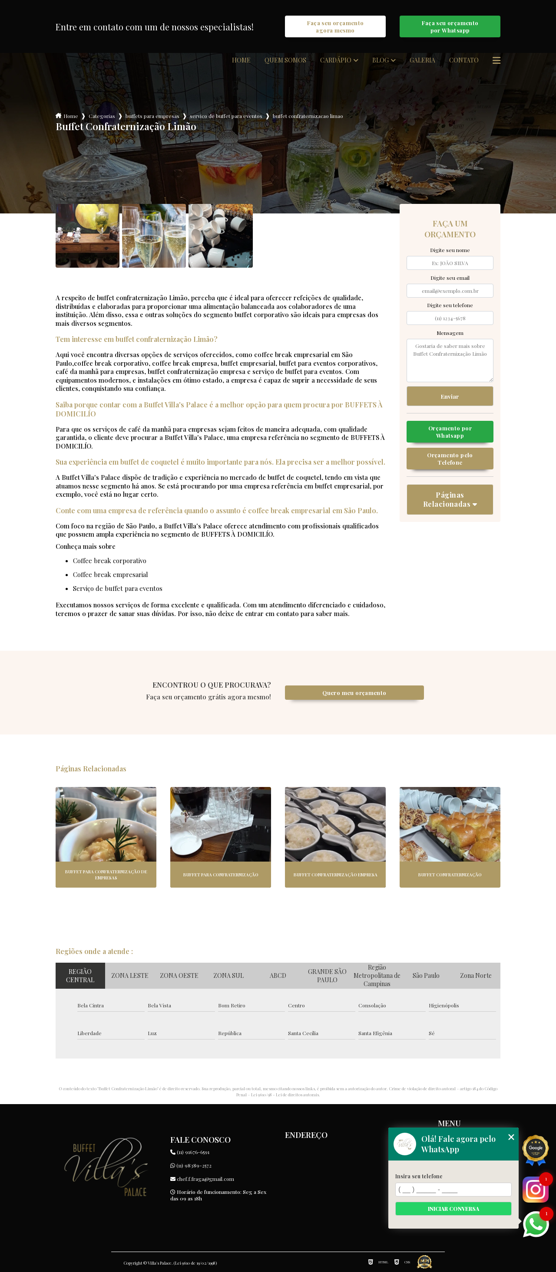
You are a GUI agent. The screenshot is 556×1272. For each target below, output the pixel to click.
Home (241, 60)
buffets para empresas (152, 115)
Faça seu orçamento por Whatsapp (450, 26)
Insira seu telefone (419, 1176)
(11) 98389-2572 (191, 1165)
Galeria (422, 60)
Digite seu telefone (450, 305)
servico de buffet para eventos (226, 115)
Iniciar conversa (453, 1208)
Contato (464, 60)
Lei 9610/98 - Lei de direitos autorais (285, 1095)
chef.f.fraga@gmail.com (202, 1178)
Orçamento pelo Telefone (450, 458)
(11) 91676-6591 (189, 1151)
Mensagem (450, 332)
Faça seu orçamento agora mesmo (335, 26)
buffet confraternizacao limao (308, 115)
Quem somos (285, 60)
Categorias (102, 115)
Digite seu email (450, 277)
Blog (380, 60)
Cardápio (335, 60)
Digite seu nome (450, 249)
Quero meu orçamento (354, 692)
